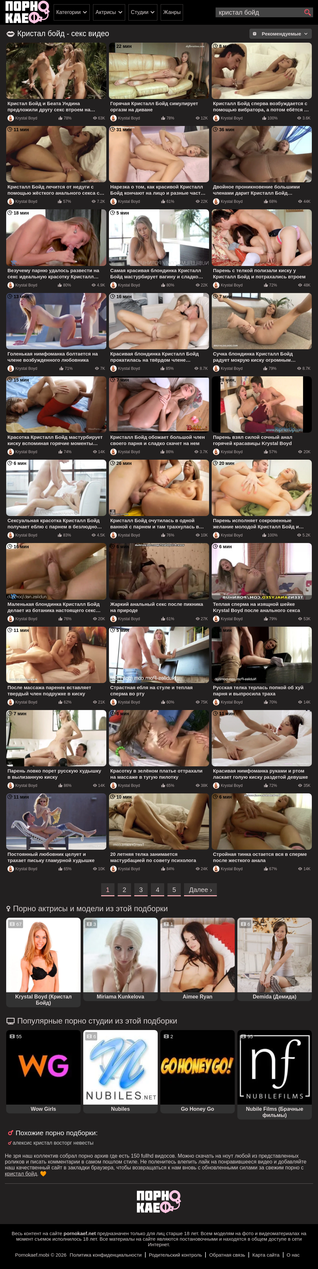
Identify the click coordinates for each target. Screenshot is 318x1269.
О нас (293, 1255)
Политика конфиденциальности (105, 1255)
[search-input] (264, 12)
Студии (140, 12)
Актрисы (106, 12)
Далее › (200, 889)
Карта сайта (266, 1255)
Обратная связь (227, 1255)
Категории (68, 12)
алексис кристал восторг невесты (53, 1143)
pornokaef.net (80, 1233)
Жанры (171, 12)
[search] (307, 13)
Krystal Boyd (22, 118)
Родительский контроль (175, 1255)
